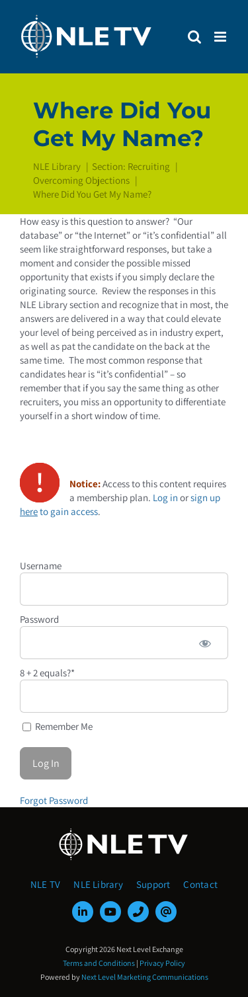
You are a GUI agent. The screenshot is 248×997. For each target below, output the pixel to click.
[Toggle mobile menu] (221, 37)
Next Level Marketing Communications (144, 977)
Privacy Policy (162, 963)
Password (39, 619)
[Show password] (205, 642)
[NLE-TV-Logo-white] (124, 832)
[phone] (138, 911)
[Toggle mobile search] (194, 37)
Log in (165, 497)
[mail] (166, 911)
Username (41, 565)
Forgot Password (54, 800)
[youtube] (110, 911)
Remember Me (57, 726)
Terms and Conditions (99, 963)
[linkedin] (82, 911)
